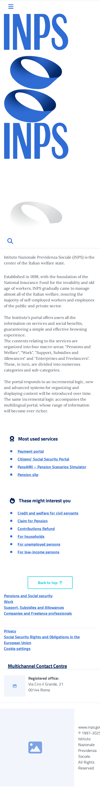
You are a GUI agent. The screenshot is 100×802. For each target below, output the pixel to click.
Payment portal (31, 451)
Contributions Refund (36, 529)
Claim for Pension (33, 521)
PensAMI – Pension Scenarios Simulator (52, 467)
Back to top (50, 583)
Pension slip (28, 475)
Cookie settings (17, 648)
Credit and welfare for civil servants (48, 513)
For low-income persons (38, 552)
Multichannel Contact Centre (37, 666)
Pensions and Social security (28, 596)
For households (31, 536)
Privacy (10, 631)
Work (8, 601)
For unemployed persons (39, 544)
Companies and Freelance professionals (38, 613)
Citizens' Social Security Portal (43, 459)
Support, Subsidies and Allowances (34, 607)
